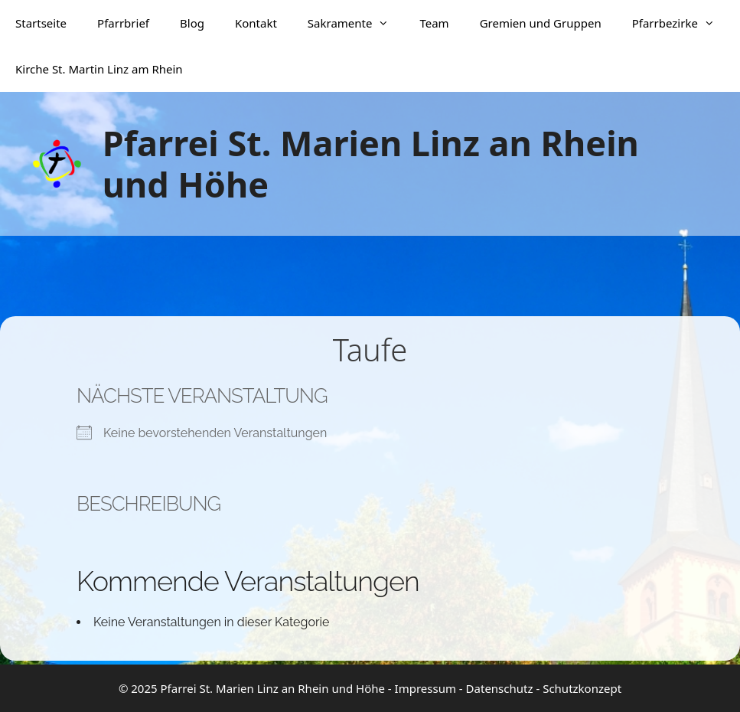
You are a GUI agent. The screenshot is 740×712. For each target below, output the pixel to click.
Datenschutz (499, 688)
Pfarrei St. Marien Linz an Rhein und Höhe (371, 163)
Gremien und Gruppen (540, 23)
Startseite (41, 23)
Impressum (425, 688)
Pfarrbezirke (681, 23)
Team (433, 23)
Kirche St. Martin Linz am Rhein (99, 69)
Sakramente (356, 23)
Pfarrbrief (123, 23)
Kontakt (256, 23)
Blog (192, 23)
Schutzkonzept (582, 688)
